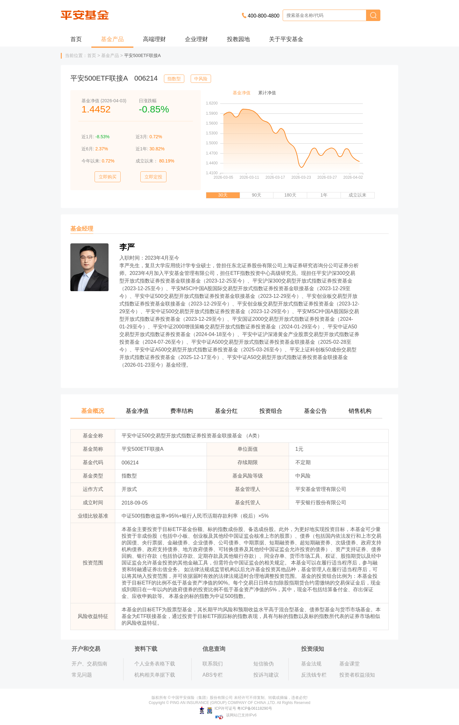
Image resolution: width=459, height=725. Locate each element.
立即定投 (153, 176)
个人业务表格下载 (154, 663)
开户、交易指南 (89, 663)
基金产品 (112, 39)
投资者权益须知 (357, 675)
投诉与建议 (266, 675)
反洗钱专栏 (314, 675)
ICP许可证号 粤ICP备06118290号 (236, 708)
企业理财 (196, 39)
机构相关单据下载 (154, 675)
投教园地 (238, 39)
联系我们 (212, 663)
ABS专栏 (212, 675)
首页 (76, 39)
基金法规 (311, 663)
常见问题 (82, 675)
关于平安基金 (286, 39)
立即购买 (108, 176)
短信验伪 (263, 663)
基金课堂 (349, 663)
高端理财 (154, 39)
